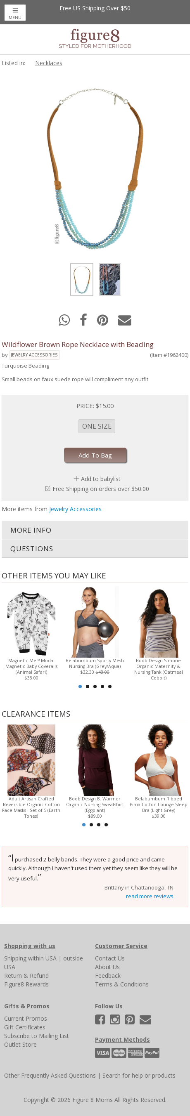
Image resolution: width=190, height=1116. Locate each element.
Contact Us (110, 958)
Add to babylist (101, 479)
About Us (107, 967)
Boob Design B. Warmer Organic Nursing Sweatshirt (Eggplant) (95, 804)
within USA (42, 958)
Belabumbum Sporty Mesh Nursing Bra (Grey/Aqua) (95, 663)
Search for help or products (139, 1075)
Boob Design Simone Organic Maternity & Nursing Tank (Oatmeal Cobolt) (158, 669)
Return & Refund (26, 975)
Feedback (108, 975)
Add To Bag (95, 455)
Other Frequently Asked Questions (50, 1075)
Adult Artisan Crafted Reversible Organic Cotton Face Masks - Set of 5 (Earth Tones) (31, 807)
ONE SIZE (97, 426)
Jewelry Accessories (34, 355)
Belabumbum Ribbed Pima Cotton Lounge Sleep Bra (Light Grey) (159, 804)
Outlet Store (20, 1044)
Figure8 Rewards (26, 984)
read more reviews (149, 896)
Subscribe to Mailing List (36, 1036)
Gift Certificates (24, 1027)
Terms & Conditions (122, 984)
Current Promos (25, 1018)
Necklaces (48, 63)
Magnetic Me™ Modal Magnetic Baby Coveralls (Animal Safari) (31, 666)
